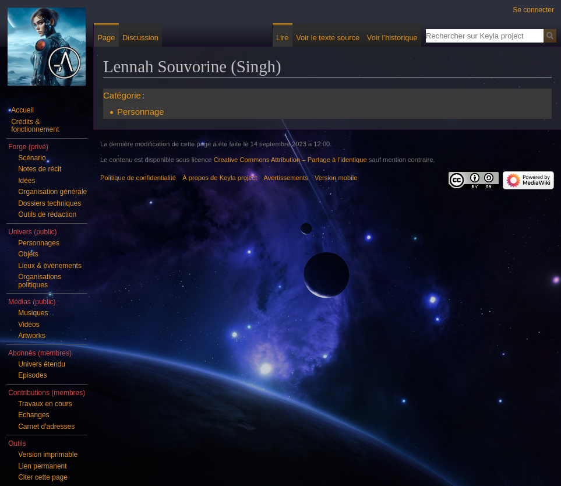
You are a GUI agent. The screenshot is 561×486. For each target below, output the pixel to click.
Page (106, 37)
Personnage (140, 112)
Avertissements (286, 177)
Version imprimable (47, 454)
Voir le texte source (327, 37)
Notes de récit (39, 169)
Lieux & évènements (50, 266)
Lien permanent (42, 466)
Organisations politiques (39, 281)
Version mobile (336, 177)
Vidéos (28, 325)
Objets (28, 254)
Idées (26, 181)
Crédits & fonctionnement (35, 126)
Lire (282, 37)
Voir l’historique (392, 37)
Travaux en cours (45, 404)
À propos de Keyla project (219, 177)
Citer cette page (43, 477)
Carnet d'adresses (46, 426)
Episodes (32, 375)
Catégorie (122, 95)
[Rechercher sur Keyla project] (485, 35)
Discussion (140, 37)
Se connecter (533, 10)
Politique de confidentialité (138, 177)
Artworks (31, 336)
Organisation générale (52, 192)
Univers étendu (41, 364)
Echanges (33, 415)
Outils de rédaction (47, 214)
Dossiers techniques (49, 203)
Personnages (38, 243)
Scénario (31, 158)
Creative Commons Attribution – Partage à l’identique (290, 159)
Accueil (22, 110)
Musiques (33, 313)
